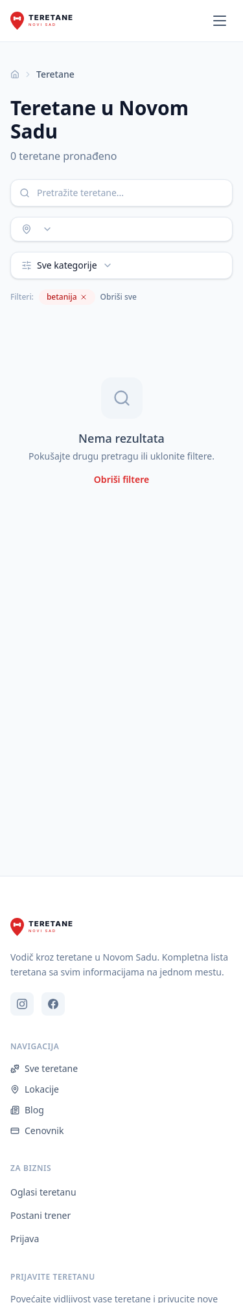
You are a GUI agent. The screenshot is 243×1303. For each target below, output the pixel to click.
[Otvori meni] (220, 21)
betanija (67, 296)
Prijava (24, 1238)
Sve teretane (44, 1068)
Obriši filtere (121, 479)
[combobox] (121, 229)
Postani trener (40, 1215)
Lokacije (34, 1089)
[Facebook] (53, 1004)
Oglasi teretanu (43, 1192)
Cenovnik (37, 1130)
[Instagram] (22, 1004)
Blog (27, 1110)
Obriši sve (118, 297)
